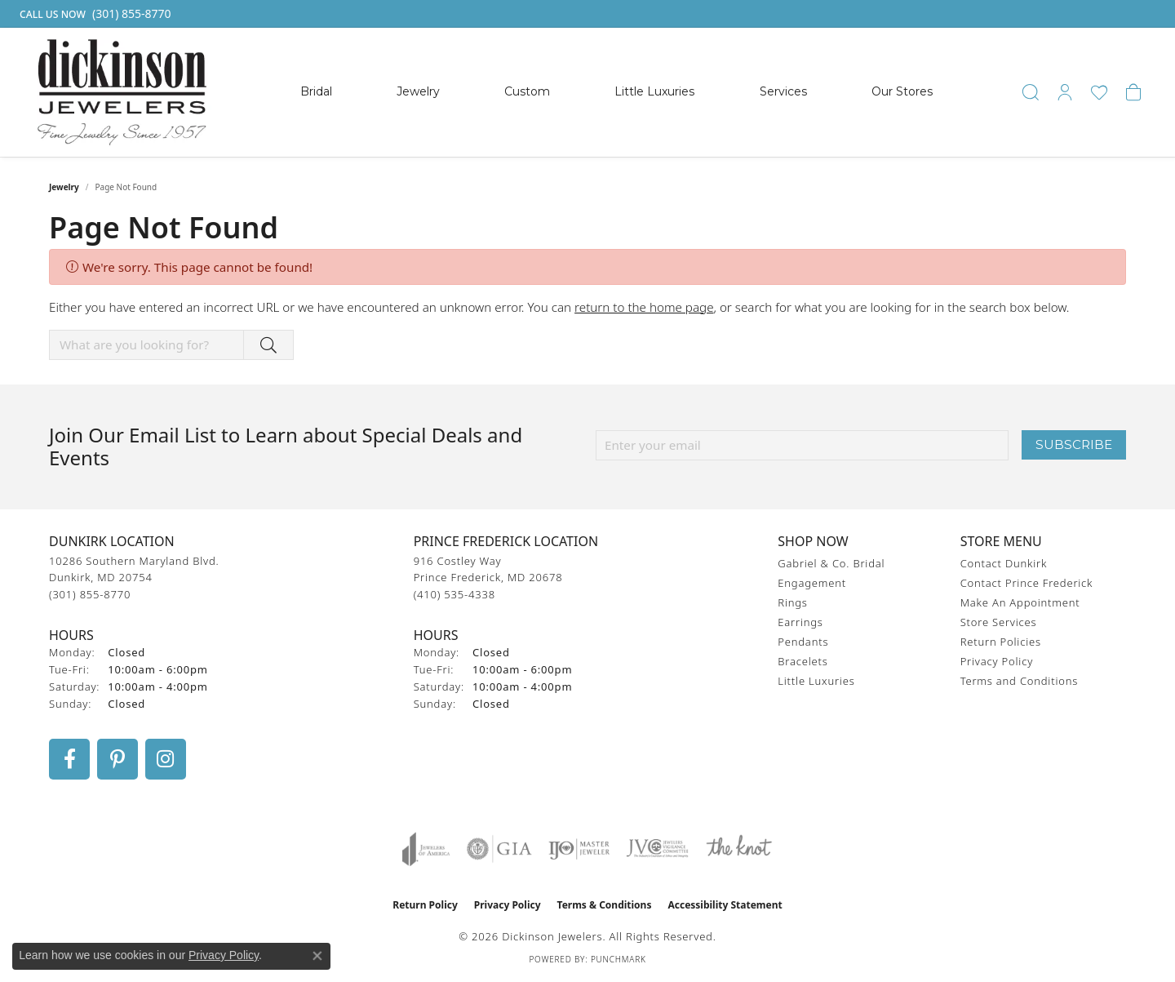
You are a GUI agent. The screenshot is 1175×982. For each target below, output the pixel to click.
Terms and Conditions (1019, 680)
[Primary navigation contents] (616, 92)
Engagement (812, 582)
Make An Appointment (1020, 602)
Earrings (800, 622)
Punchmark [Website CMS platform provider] (618, 959)
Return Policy (425, 905)
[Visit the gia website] (499, 849)
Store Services (998, 622)
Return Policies (1000, 641)
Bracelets (802, 661)
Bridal (316, 91)
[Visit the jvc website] (657, 849)
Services (783, 91)
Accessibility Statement (724, 905)
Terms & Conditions (604, 905)
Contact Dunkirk (1004, 563)
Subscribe (1073, 444)
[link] (93, 14)
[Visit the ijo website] (579, 849)
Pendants (803, 641)
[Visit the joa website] (426, 849)
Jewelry (418, 91)
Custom (527, 91)
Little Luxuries (654, 91)
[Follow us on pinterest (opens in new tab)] (117, 759)
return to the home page (643, 307)
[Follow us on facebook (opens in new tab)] (69, 759)
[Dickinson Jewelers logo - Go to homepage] (121, 92)
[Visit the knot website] (738, 849)
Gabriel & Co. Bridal (831, 563)
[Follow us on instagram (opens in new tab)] (165, 759)
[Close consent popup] (317, 956)
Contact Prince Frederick (1026, 582)
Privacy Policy (996, 661)
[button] (1031, 92)
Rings (792, 602)
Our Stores (902, 91)
